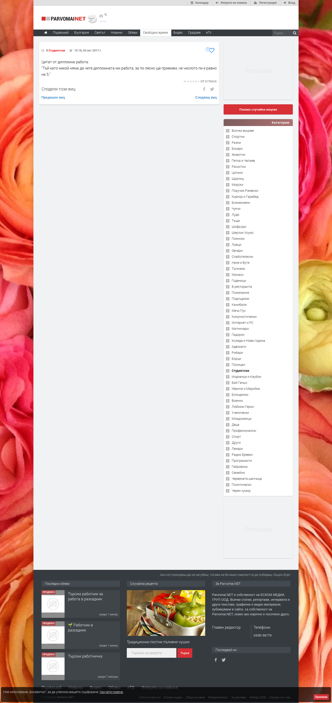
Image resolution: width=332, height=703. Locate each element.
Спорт (236, 436)
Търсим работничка (85, 656)
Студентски (57, 50)
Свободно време (155, 32)
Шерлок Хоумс (243, 232)
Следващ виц (206, 97)
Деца (235, 424)
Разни (236, 142)
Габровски (240, 466)
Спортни (238, 136)
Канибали (239, 304)
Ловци (236, 244)
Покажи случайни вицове (258, 109)
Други (236, 442)
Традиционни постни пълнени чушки (158, 641)
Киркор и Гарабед (245, 196)
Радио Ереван (242, 454)
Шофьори (239, 226)
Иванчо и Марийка (246, 388)
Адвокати (239, 346)
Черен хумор (241, 490)
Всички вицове (243, 130)
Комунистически (244, 316)
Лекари (237, 448)
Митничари (240, 328)
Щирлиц (238, 178)
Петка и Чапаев (243, 160)
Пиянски (238, 238)
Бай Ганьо (239, 382)
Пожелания (240, 292)
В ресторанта (242, 286)
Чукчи (236, 208)
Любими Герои (243, 406)
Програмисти (242, 460)
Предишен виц (53, 97)
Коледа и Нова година (248, 340)
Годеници (239, 280)
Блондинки (240, 394)
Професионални (244, 430)
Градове (194, 32)
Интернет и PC (242, 322)
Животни (238, 154)
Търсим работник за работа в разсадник (85, 596)
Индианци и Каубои (246, 376)
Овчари (237, 250)
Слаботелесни (242, 256)
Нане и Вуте (240, 262)
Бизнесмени (241, 202)
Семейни (238, 472)
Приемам (321, 697)
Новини (116, 32)
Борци (236, 358)
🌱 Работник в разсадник (80, 627)
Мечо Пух (239, 310)
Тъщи (236, 220)
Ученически (240, 412)
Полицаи (238, 364)
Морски (237, 184)
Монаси (237, 274)
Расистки (239, 166)
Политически (241, 484)
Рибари (237, 352)
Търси (185, 653)
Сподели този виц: (59, 89)
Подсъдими (240, 298)
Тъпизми (238, 268)
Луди (235, 214)
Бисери (237, 148)
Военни (237, 400)
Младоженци (242, 418)
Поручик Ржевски (245, 190)
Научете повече (111, 692)
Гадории (238, 334)
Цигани (237, 172)
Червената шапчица (247, 478)
